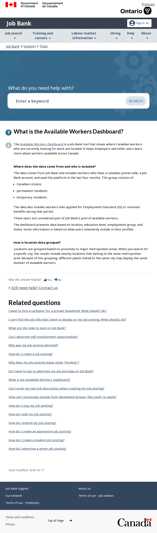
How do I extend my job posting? (32, 423)
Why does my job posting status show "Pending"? (44, 362)
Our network (13, 496)
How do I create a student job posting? (37, 440)
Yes (48, 279)
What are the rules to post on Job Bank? (37, 328)
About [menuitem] (146, 35)
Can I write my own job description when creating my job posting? (56, 388)
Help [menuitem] (130, 35)
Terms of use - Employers (22, 503)
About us (84, 488)
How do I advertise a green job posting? (38, 448)
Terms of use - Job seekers (96, 496)
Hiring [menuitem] (115, 35)
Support (29, 46)
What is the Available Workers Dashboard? (39, 380)
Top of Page (59, 520)
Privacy (10, 524)
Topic (44, 46)
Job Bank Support (17, 488)
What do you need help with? (41, 88)
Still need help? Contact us (34, 287)
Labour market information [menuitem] (84, 35)
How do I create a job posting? (31, 354)
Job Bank (18, 23)
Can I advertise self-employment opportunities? (43, 337)
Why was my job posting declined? (33, 345)
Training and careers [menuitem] (42, 35)
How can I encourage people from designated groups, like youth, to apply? (63, 397)
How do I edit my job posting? (30, 414)
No (57, 279)
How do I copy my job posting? (31, 405)
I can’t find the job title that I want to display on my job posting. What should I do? (67, 319)
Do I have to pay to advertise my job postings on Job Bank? (51, 371)
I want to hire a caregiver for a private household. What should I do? (57, 311)
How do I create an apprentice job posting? (40, 431)
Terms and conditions (19, 517)
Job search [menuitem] (13, 35)
